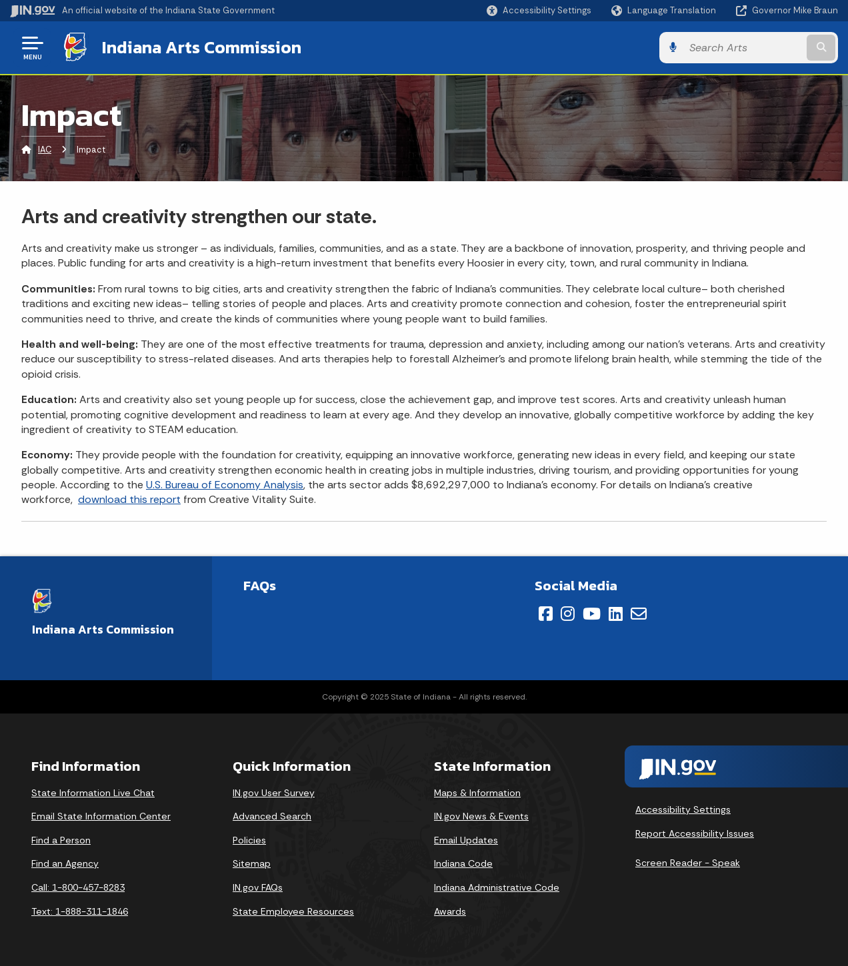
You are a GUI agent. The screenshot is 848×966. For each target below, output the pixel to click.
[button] (539, 10)
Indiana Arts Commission (201, 47)
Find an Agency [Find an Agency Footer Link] (65, 863)
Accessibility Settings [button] (683, 809)
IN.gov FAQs (258, 887)
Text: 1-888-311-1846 (79, 911)
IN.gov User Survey (274, 793)
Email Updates (466, 840)
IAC (44, 149)
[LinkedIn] (616, 614)
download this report (129, 499)
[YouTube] (592, 614)
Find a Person (61, 840)
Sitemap (252, 863)
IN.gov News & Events (481, 816)
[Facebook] (546, 614)
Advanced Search (272, 816)
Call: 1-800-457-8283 (78, 887)
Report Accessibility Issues (694, 833)
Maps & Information (477, 793)
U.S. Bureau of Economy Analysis (224, 485)
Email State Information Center (101, 816)
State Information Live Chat (93, 793)
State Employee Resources (293, 911)
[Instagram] (568, 614)
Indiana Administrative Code (496, 887)
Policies (249, 840)
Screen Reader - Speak (687, 863)
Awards (450, 911)
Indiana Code (463, 863)
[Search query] (743, 48)
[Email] (639, 614)
